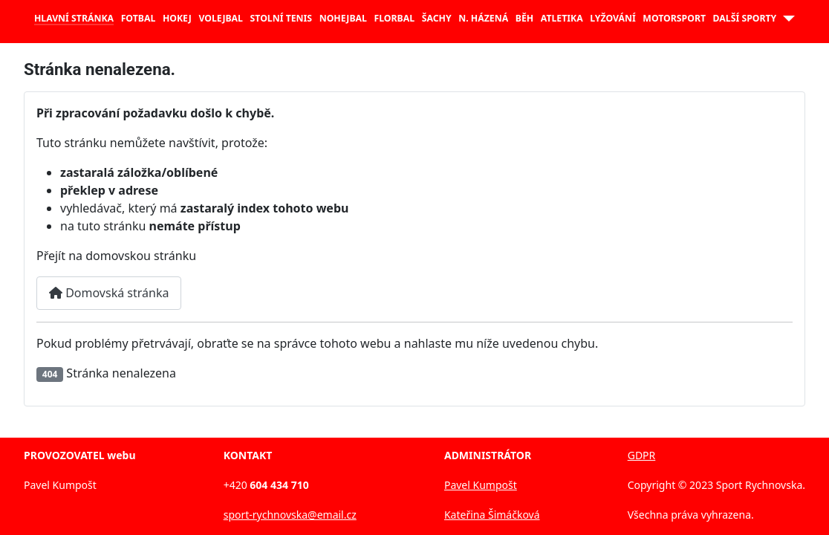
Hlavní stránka (74, 18)
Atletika (562, 18)
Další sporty (745, 18)
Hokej (177, 18)
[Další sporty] (785, 18)
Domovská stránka (109, 293)
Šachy (437, 18)
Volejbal (220, 18)
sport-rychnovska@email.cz (290, 515)
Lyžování (612, 18)
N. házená (483, 18)
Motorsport (674, 18)
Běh (524, 18)
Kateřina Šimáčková (492, 515)
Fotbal (138, 18)
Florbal (394, 18)
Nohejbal (343, 18)
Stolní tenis (281, 18)
